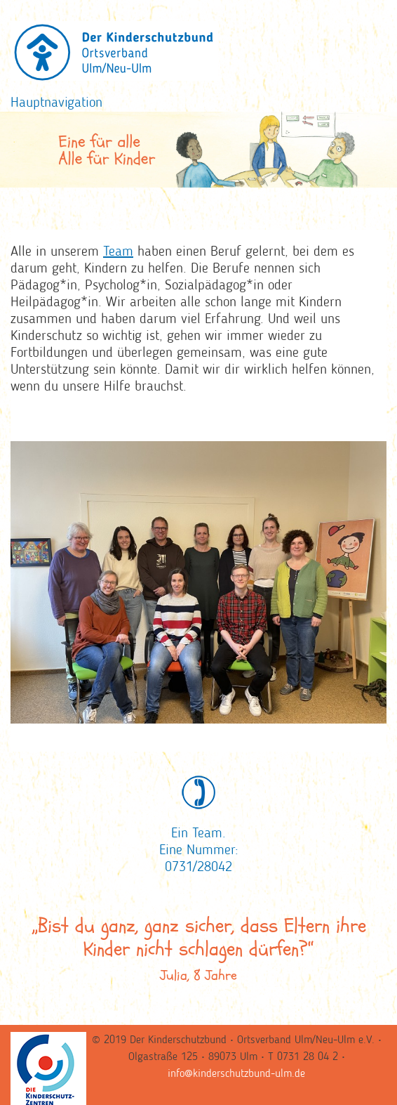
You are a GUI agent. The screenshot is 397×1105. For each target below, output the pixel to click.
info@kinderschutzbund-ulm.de (236, 1074)
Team (118, 252)
